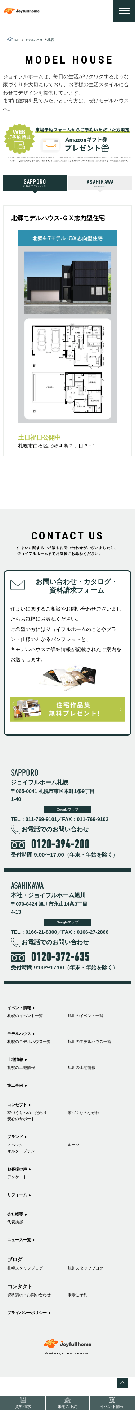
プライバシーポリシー (32, 1345)
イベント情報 (22, 1012)
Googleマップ (67, 812)
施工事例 (17, 1097)
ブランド (17, 1154)
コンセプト (19, 1118)
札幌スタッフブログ (30, 1298)
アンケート (19, 1200)
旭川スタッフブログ (90, 1298)
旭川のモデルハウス (100, 184)
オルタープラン (24, 1172)
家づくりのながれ (88, 1127)
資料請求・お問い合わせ (35, 1326)
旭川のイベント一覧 (90, 1022)
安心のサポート (24, 1135)
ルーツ (75, 1164)
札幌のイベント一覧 (30, 1022)
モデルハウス (22, 1040)
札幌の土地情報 (24, 1078)
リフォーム (19, 1219)
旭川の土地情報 (85, 1078)
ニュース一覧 (22, 1268)
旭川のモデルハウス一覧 (95, 1050)
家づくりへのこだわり (32, 1127)
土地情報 (17, 1069)
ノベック (17, 1164)
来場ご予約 (80, 1326)
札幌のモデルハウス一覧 (35, 1050)
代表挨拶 (17, 1249)
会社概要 (17, 1239)
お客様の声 (19, 1191)
